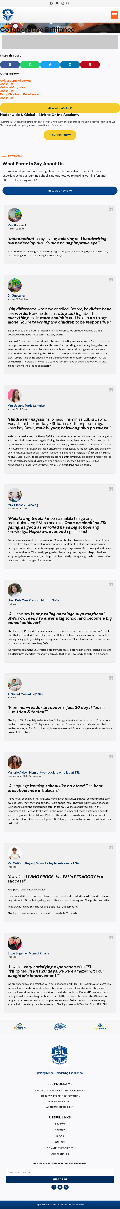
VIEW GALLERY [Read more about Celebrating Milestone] (7, 84)
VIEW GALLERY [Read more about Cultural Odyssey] (7, 91)
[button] (67, 3)
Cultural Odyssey (12, 87)
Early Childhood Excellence (19, 94)
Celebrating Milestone (16, 81)
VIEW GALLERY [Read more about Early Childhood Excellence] (7, 98)
